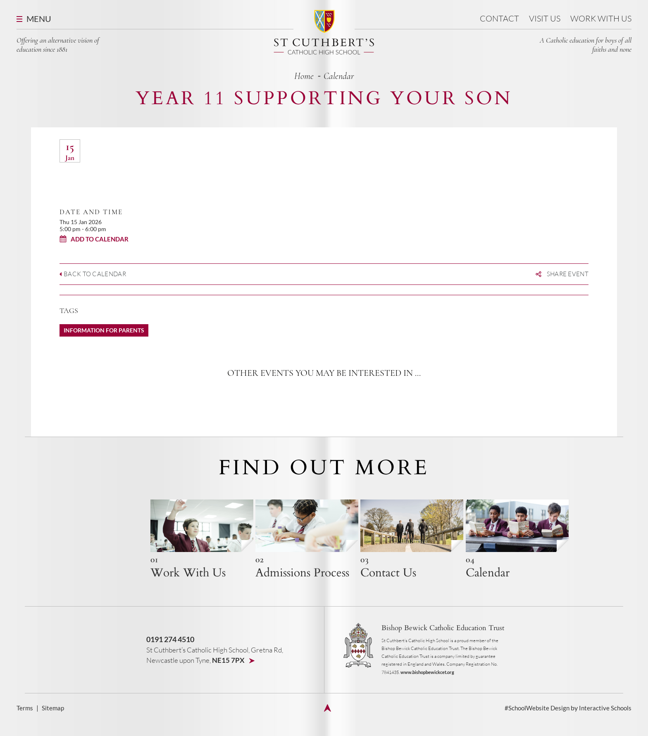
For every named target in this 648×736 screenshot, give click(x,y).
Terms (25, 721)
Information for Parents (104, 330)
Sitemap (53, 721)
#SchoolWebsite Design (534, 721)
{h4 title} (184, 546)
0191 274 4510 (170, 652)
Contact (499, 18)
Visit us (544, 18)
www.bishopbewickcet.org (427, 685)
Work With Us (600, 18)
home (304, 76)
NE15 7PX (229, 673)
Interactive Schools (604, 721)
